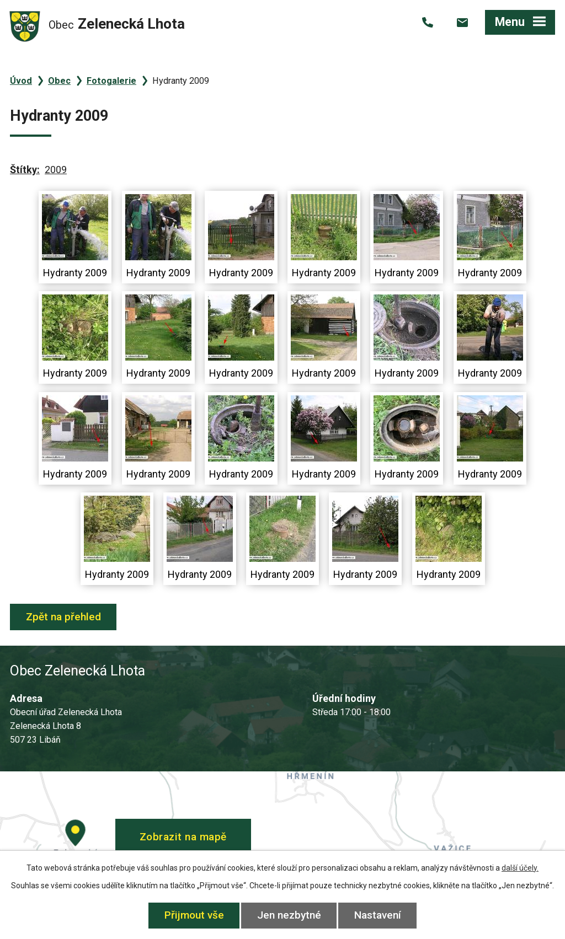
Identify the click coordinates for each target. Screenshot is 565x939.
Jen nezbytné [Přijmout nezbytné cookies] (289, 915)
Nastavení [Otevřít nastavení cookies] (377, 915)
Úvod (21, 81)
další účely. (520, 867)
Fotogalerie (111, 81)
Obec (59, 81)
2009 (56, 169)
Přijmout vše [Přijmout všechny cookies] (194, 915)
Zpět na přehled (63, 616)
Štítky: (25, 169)
